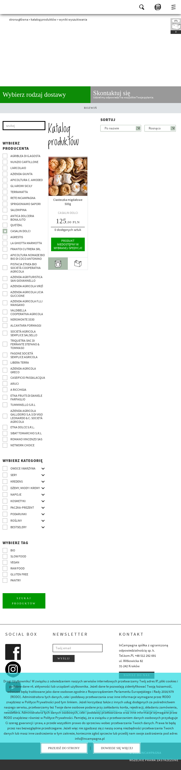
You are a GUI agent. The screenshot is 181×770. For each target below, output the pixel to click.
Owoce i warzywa (22, 468)
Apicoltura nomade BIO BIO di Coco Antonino (27, 257)
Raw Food (17, 568)
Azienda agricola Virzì (26, 286)
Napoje (15, 494)
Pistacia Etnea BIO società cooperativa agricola (25, 267)
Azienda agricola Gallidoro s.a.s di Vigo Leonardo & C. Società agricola (26, 416)
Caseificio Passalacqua (27, 378)
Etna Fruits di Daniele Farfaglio (26, 397)
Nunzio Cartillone (24, 162)
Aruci (14, 384)
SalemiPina (18, 210)
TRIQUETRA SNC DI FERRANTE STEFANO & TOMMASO (24, 344)
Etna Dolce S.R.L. (22, 427)
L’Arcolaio (18, 168)
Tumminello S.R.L (22, 405)
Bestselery (18, 527)
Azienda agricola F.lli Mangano (26, 303)
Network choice (22, 445)
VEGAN (14, 562)
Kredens (16, 481)
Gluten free (19, 574)
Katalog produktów (43, 19)
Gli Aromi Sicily (21, 186)
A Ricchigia (18, 390)
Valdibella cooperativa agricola (26, 312)
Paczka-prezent (22, 507)
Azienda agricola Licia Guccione (26, 294)
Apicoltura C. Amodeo (26, 180)
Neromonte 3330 (22, 319)
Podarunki (18, 514)
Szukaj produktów (24, 601)
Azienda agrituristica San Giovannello (26, 278)
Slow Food (18, 556)
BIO (12, 550)
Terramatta (19, 192)
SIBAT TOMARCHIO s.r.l (26, 433)
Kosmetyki (18, 501)
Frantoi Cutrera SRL (25, 249)
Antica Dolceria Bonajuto (22, 217)
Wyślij (63, 658)
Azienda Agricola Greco (23, 370)
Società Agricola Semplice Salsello (23, 333)
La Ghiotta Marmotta (26, 243)
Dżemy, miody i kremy (25, 488)
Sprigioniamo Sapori (25, 204)
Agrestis (16, 237)
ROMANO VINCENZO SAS (26, 439)
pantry (15, 580)
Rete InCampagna (22, 198)
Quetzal (16, 225)
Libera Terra (19, 362)
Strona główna (18, 19)
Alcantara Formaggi (25, 325)
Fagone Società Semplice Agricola (24, 355)
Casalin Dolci (20, 231)
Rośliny (16, 520)
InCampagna (18, 6)
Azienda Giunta (21, 174)
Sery (13, 475)
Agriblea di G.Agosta (25, 156)
